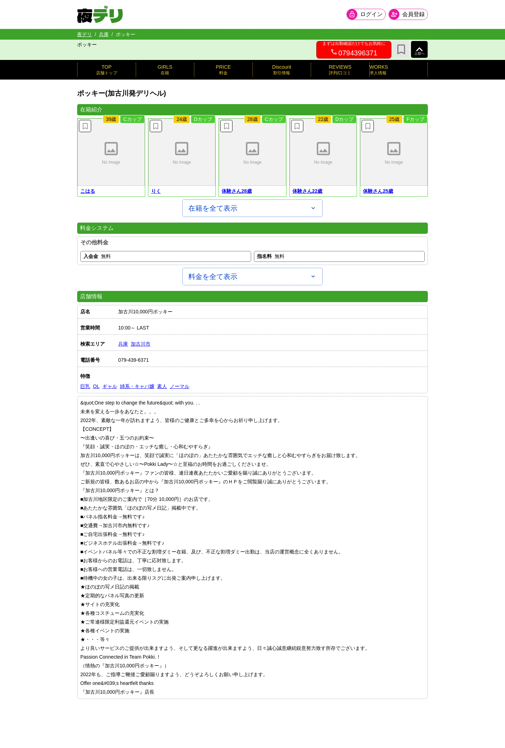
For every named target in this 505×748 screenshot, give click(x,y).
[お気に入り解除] (85, 126)
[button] (111, 152)
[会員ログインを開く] (366, 14)
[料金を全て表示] (252, 276)
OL (96, 386)
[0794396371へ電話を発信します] (353, 50)
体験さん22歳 (307, 191)
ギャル (109, 386)
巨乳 (85, 386)
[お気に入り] (401, 49)
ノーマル (179, 386)
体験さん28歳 (237, 191)
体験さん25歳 (378, 191)
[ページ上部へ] (419, 49)
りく (156, 191)
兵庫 (104, 34)
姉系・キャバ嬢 (137, 386)
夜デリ (84, 34)
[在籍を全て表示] (252, 208)
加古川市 (140, 344)
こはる (87, 191)
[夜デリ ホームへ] (100, 14)
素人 (162, 386)
